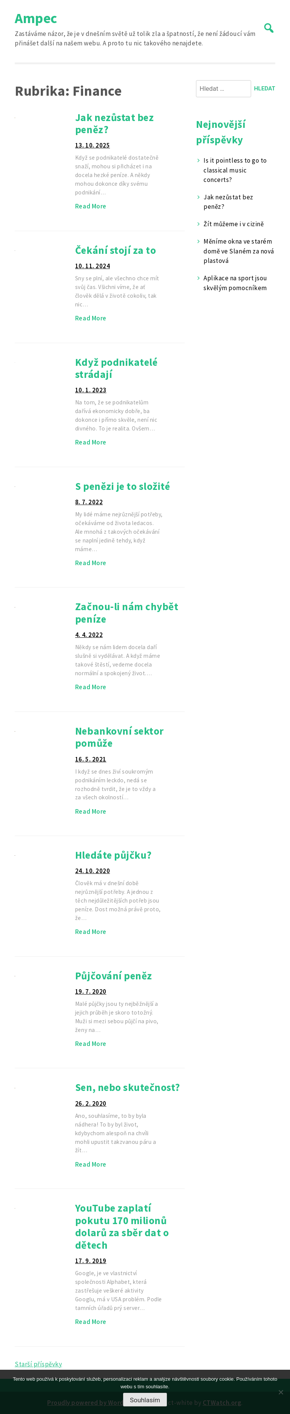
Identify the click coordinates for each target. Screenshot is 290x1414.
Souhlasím (145, 1400)
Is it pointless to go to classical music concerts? (235, 170)
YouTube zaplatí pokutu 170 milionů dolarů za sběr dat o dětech (122, 1226)
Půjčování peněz (113, 975)
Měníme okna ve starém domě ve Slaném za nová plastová (239, 251)
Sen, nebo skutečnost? (127, 1087)
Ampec (36, 18)
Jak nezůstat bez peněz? (114, 123)
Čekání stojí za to (115, 250)
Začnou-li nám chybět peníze (126, 612)
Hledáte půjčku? (113, 854)
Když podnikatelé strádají (116, 368)
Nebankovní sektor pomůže (119, 737)
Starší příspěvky (38, 1364)
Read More (90, 206)
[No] (280, 1392)
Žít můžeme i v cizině (234, 224)
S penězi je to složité (122, 486)
